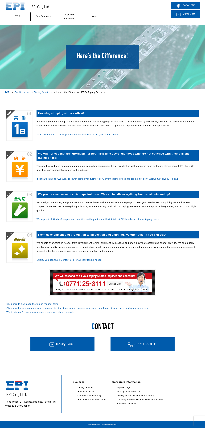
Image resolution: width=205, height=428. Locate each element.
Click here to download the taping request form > (33, 304)
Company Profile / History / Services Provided (140, 399)
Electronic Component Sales (92, 399)
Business (79, 382)
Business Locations (126, 403)
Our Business (43, 16)
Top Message (123, 387)
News (95, 16)
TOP (17, 16)
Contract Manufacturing (89, 395)
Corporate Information (69, 16)
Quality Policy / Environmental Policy (135, 395)
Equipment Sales (86, 391)
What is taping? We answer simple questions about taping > (40, 312)
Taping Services (43, 92)
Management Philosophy (129, 391)
